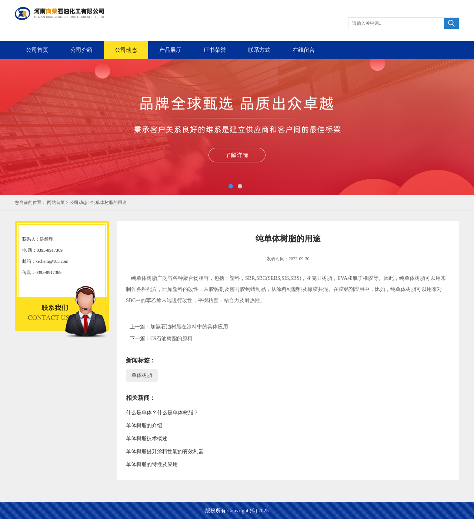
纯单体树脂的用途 (109, 202)
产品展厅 (170, 50)
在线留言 (304, 50)
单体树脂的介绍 (144, 425)
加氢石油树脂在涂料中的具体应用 (189, 326)
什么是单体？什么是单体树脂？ (162, 412)
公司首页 (37, 50)
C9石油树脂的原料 (171, 338)
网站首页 (56, 202)
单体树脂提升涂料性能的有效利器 (165, 451)
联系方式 (259, 50)
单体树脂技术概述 (146, 438)
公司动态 (126, 50)
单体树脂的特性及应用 (152, 464)
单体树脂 (141, 375)
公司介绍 (81, 50)
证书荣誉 (215, 50)
